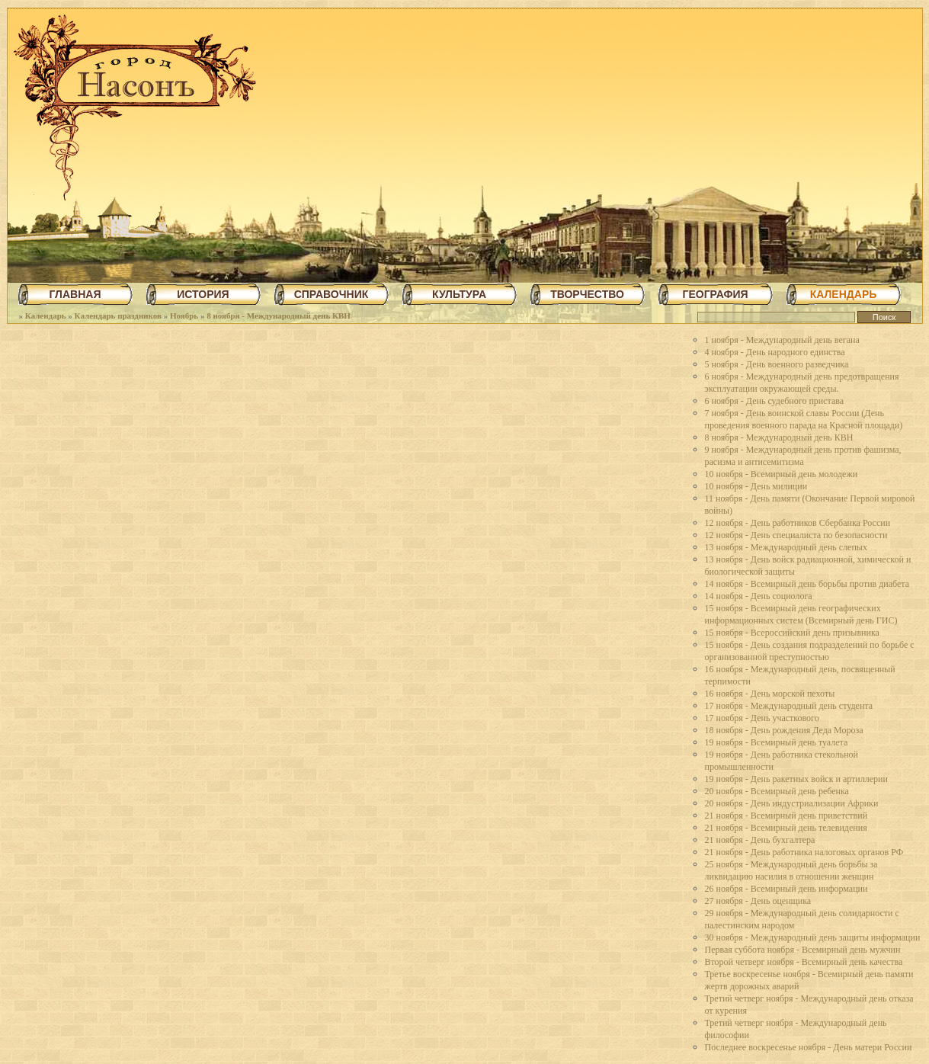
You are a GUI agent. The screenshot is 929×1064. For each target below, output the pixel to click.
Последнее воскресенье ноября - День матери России (808, 1047)
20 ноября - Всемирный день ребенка (777, 791)
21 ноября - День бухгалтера (760, 840)
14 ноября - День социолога (758, 596)
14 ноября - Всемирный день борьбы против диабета (807, 583)
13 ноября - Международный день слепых (786, 547)
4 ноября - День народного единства (775, 352)
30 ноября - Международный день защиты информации (813, 937)
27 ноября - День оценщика (758, 901)
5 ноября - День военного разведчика (777, 364)
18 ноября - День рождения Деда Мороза (784, 730)
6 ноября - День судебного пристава (774, 401)
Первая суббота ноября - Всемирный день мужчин (803, 949)
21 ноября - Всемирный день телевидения (786, 827)
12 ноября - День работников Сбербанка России (798, 523)
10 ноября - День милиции (756, 486)
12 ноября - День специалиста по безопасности (796, 535)
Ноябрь (184, 315)
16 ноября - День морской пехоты (770, 693)
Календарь (45, 315)
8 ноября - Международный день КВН (279, 315)
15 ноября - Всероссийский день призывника (792, 632)
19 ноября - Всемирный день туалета (776, 742)
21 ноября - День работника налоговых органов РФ (804, 852)
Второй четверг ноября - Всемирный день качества (804, 962)
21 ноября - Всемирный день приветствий (786, 815)
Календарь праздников (118, 315)
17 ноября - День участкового (762, 718)
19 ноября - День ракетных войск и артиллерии (796, 779)
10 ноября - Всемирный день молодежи (781, 474)
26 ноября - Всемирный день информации (786, 888)
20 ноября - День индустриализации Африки (792, 803)
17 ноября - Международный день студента (789, 705)
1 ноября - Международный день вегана (782, 340)
